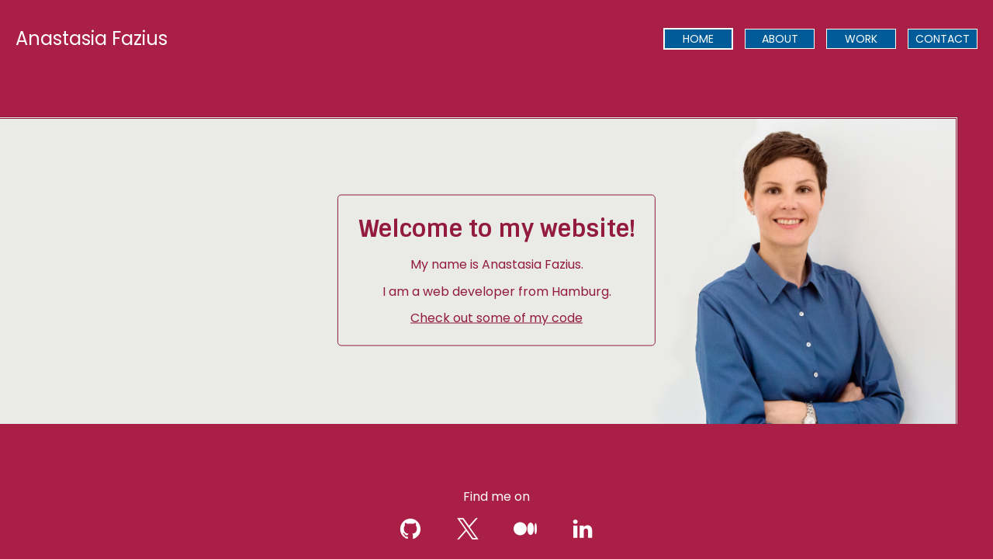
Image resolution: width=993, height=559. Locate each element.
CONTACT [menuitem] (942, 39)
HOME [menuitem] (698, 39)
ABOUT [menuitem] (780, 39)
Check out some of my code (496, 318)
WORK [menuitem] (861, 39)
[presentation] (698, 39)
